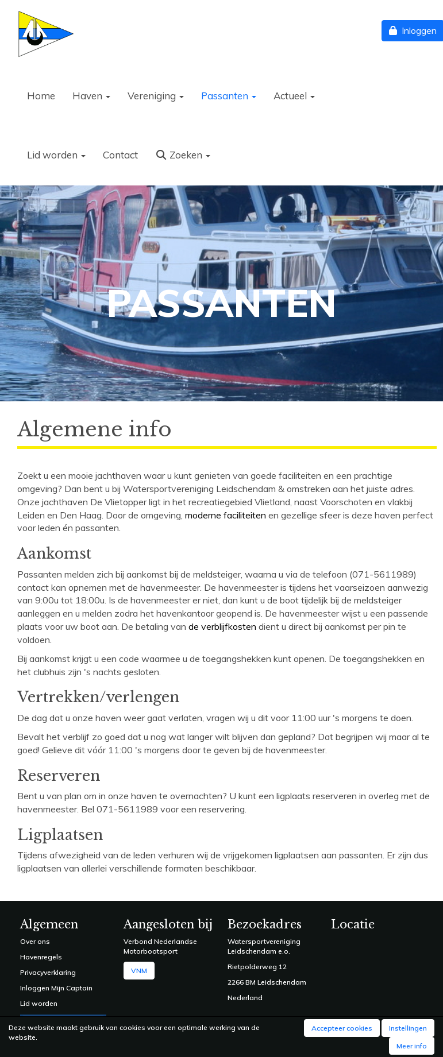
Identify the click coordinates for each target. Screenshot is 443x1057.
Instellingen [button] (408, 1028)
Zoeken (182, 155)
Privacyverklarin (45, 972)
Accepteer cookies (341, 1028)
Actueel (294, 96)
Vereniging (156, 96)
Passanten (228, 96)
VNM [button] (139, 970)
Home (41, 96)
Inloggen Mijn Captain (56, 988)
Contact (120, 155)
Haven (91, 96)
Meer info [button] (411, 1045)
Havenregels (41, 957)
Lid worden (56, 155)
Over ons (35, 941)
